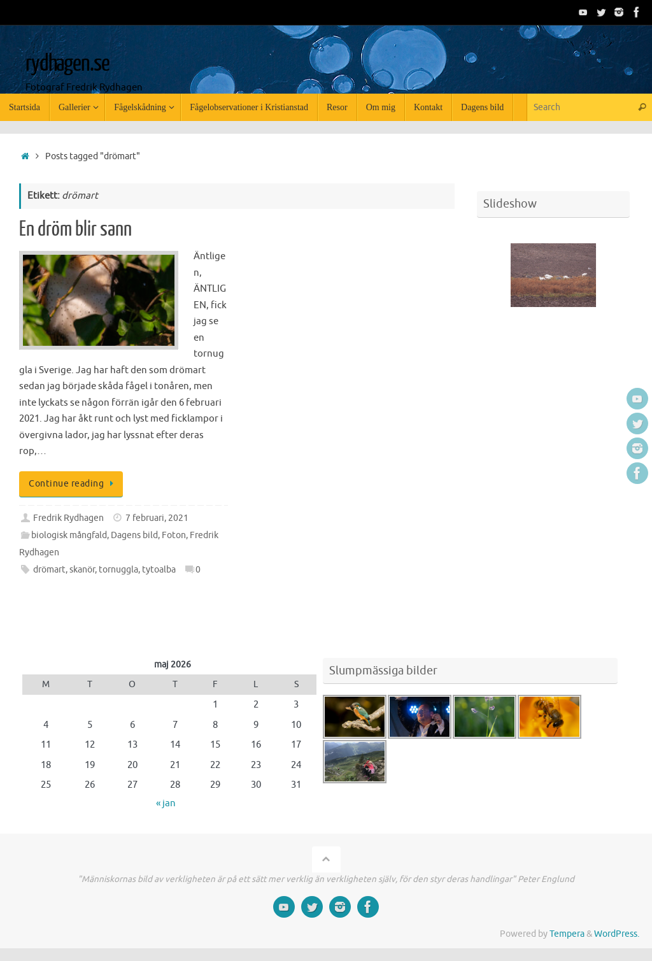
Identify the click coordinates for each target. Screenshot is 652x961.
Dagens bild (134, 535)
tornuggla (118, 569)
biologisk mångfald (69, 535)
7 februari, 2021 (156, 518)
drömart (49, 569)
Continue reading (73, 483)
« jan (166, 803)
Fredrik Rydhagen (68, 518)
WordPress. (616, 934)
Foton (174, 535)
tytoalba (159, 569)
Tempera (567, 934)
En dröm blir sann (75, 229)
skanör (82, 569)
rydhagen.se (67, 63)
